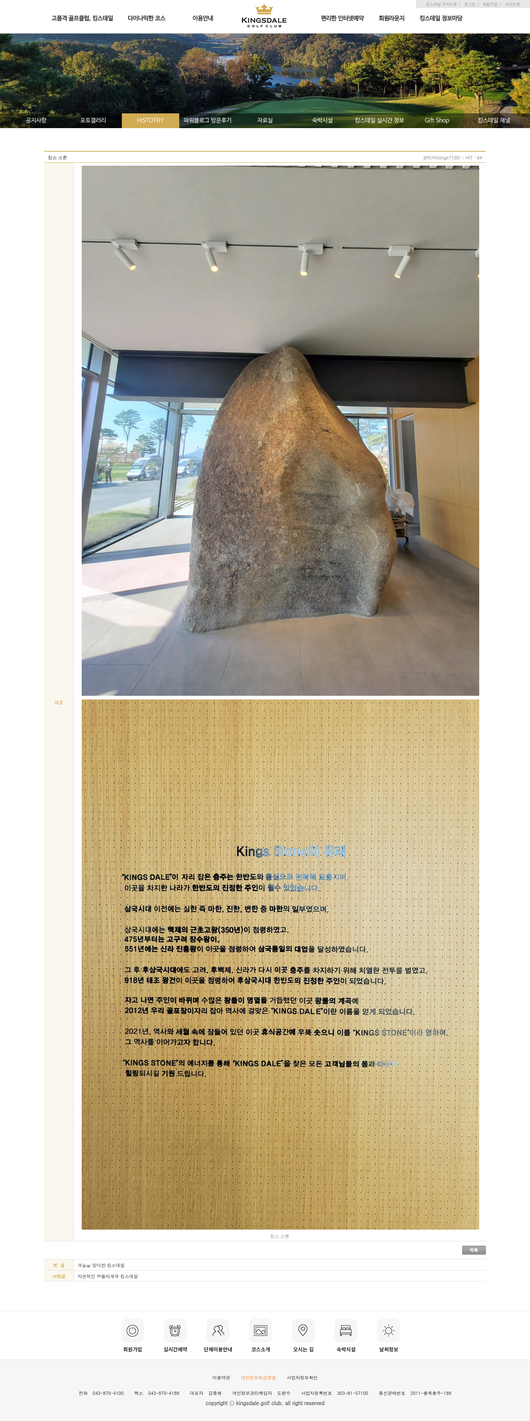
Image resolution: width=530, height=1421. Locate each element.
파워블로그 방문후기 (208, 120)
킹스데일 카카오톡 (441, 4)
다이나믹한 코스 (146, 18)
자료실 (265, 120)
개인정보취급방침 (258, 1377)
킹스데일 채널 (494, 120)
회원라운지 (391, 18)
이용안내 (202, 18)
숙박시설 (322, 120)
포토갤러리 (93, 120)
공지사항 (36, 120)
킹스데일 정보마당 (441, 18)
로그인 (469, 4)
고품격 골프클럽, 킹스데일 (82, 18)
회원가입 (490, 4)
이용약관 (221, 1377)
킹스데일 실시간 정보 (379, 120)
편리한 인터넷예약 (342, 18)
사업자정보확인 (302, 1377)
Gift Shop (437, 120)
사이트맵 (512, 4)
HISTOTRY (150, 120)
